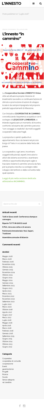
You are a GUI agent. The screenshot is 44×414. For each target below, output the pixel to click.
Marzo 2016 (6, 328)
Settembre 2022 (8, 302)
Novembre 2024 (8, 272)
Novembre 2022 (8, 299)
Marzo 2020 (7, 307)
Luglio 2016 (6, 320)
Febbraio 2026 (8, 262)
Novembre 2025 (8, 264)
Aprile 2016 (6, 325)
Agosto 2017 (7, 312)
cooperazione (7, 364)
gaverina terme (8, 369)
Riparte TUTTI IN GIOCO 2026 (14, 223)
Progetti (5, 372)
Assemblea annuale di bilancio (15, 237)
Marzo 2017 (6, 317)
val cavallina (6, 382)
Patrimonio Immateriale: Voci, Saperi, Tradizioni (18, 232)
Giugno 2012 (7, 347)
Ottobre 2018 (7, 309)
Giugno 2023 (7, 288)
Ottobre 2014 (7, 341)
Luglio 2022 (6, 304)
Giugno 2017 (7, 315)
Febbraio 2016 (7, 331)
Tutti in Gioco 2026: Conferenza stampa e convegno (19, 218)
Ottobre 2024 (7, 275)
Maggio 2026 (7, 256)
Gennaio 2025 (7, 270)
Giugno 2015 (7, 339)
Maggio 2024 (7, 280)
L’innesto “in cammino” (13, 36)
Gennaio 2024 (7, 283)
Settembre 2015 (8, 336)
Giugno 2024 (7, 278)
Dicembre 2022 (8, 296)
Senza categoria (9, 29)
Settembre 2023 (8, 286)
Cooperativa (6, 358)
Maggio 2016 (7, 323)
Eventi (4, 366)
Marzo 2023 (6, 294)
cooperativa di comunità (11, 361)
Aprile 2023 (6, 291)
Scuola (5, 377)
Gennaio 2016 (7, 333)
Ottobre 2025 (7, 267)
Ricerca (5, 374)
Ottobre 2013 (7, 344)
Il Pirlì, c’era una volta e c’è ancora (16, 227)
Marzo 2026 (7, 259)
